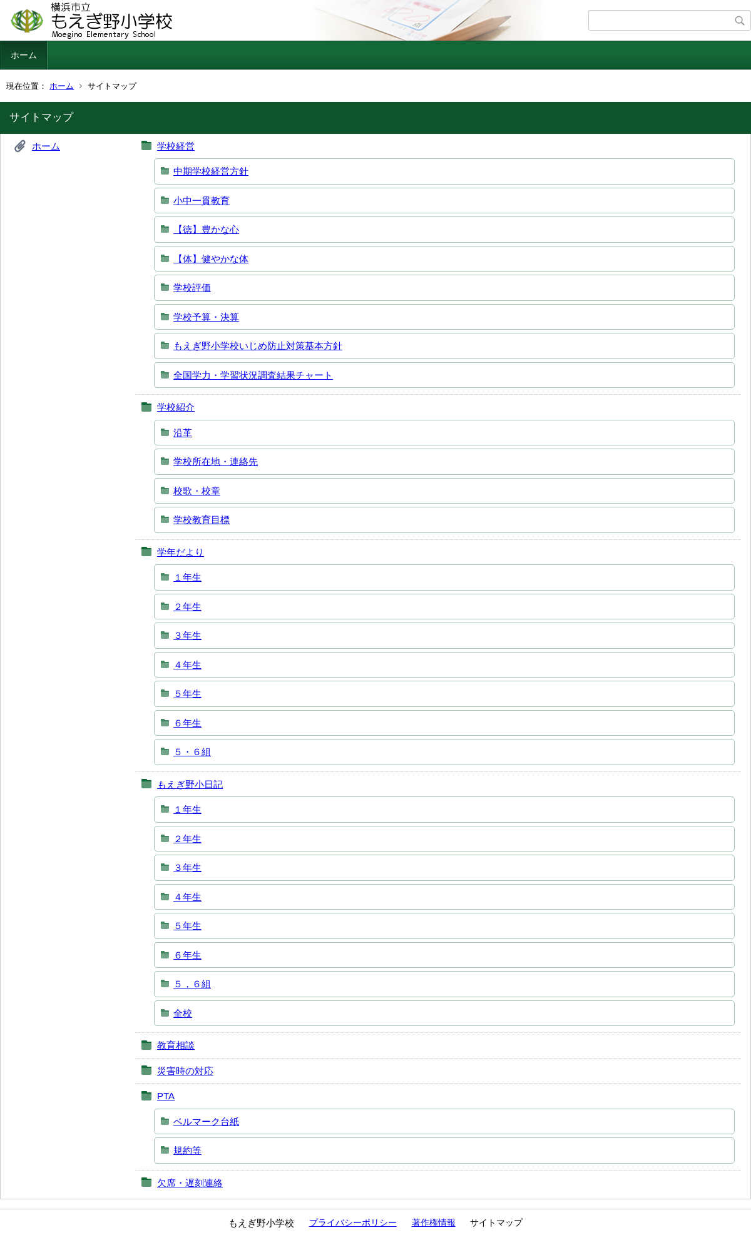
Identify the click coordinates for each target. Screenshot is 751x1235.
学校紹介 (176, 407)
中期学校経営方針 (210, 171)
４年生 (187, 664)
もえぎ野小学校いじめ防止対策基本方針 (257, 345)
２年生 (187, 606)
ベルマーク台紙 (206, 1121)
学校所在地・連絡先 (215, 461)
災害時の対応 (185, 1070)
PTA (166, 1095)
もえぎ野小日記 (190, 784)
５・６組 (192, 751)
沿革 (182, 432)
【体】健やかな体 (210, 258)
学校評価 (192, 287)
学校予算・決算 (206, 317)
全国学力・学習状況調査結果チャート (253, 375)
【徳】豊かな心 (206, 229)
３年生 (187, 635)
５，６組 (192, 983)
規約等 (187, 1150)
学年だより (180, 552)
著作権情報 (434, 1222)
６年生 (187, 723)
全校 (182, 1013)
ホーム (24, 55)
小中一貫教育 (201, 200)
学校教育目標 (201, 519)
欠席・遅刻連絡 (190, 1182)
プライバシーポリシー (353, 1222)
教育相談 (176, 1045)
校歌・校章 (196, 490)
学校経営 (176, 146)
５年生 (187, 693)
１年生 (187, 577)
